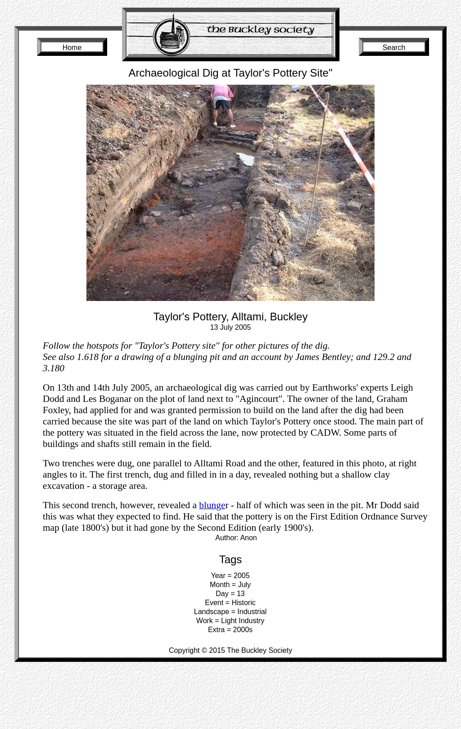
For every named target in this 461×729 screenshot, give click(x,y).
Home (72, 47)
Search (394, 47)
